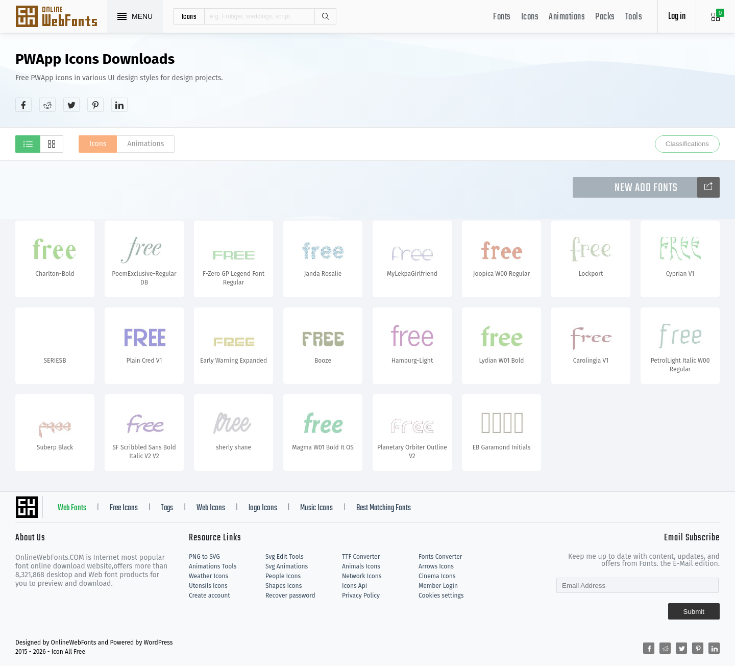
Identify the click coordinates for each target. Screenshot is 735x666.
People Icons (283, 576)
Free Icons (124, 508)
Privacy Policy (361, 595)
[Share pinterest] (95, 105)
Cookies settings (441, 595)
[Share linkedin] (119, 105)
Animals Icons (361, 566)
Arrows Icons (436, 566)
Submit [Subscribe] (693, 611)
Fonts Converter (440, 556)
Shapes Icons (283, 585)
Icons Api (354, 585)
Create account (209, 595)
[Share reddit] (47, 105)
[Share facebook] (23, 105)
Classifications (687, 144)
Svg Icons (61, 17)
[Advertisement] (534, 81)
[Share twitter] (71, 105)
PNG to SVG (204, 556)
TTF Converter (361, 556)
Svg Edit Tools (284, 556)
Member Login (438, 585)
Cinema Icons (437, 576)
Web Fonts (72, 508)
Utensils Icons (208, 585)
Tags (167, 508)
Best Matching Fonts (383, 508)
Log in (676, 16)
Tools (634, 17)
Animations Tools (212, 566)
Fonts (502, 17)
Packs (605, 17)
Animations (567, 17)
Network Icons (361, 576)
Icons (530, 17)
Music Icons (316, 508)
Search (325, 16)
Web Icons (211, 508)
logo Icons (263, 508)
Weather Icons (208, 576)
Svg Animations (286, 566)
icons (189, 16)
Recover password (290, 595)
